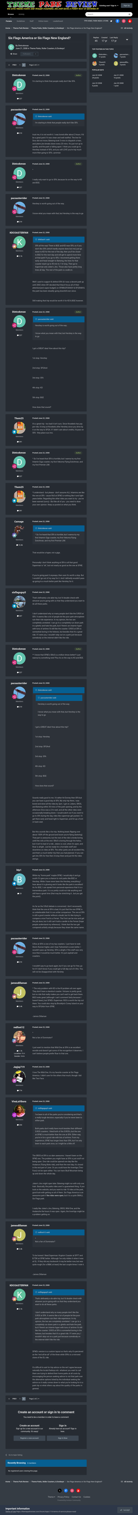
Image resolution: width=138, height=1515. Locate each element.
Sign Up (127, 5)
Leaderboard (58, 21)
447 (19, 616)
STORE (106, 21)
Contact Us (76, 1497)
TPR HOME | (88, 21)
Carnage (19, 521)
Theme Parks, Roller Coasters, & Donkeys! (47, 48)
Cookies (86, 1497)
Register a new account (29, 1438)
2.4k (19, 1006)
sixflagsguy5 (19, 592)
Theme (51, 1497)
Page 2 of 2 (34, 65)
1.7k (19, 1051)
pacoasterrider (19, 109)
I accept (125, 1510)
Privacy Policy (63, 1497)
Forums (9, 21)
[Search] (99, 14)
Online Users (43, 21)
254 (19, 1125)
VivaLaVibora (19, 1101)
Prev (15, 65)
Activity (21, 14)
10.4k (19, 545)
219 (19, 133)
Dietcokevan (23, 45)
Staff (31, 21)
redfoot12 (18, 1027)
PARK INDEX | (98, 21)
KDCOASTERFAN (19, 232)
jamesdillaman (19, 983)
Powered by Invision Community (69, 1500)
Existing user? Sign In (108, 6)
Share (13, 54)
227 (19, 99)
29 (19, 894)
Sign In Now (62, 1438)
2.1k (19, 256)
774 (19, 1091)
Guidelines (21, 21)
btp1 (18, 870)
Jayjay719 (19, 1067)
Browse (11, 15)
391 (19, 442)
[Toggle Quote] (36, 116)
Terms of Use (11, 1512)
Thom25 (19, 418)
